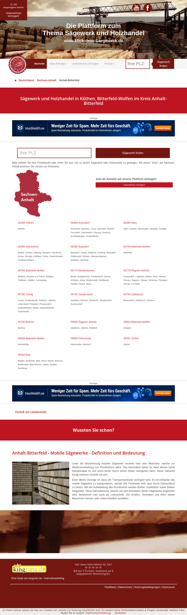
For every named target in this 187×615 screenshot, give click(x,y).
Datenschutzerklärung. (98, 613)
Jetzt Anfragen (58, 63)
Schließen (120, 613)
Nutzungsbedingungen (147, 587)
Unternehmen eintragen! (134, 185)
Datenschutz (125, 587)
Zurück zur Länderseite (30, 412)
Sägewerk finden (163, 64)
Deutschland (24, 80)
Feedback (110, 587)
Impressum (168, 587)
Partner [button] (109, 63)
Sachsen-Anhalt (46, 80)
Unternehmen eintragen (85, 63)
